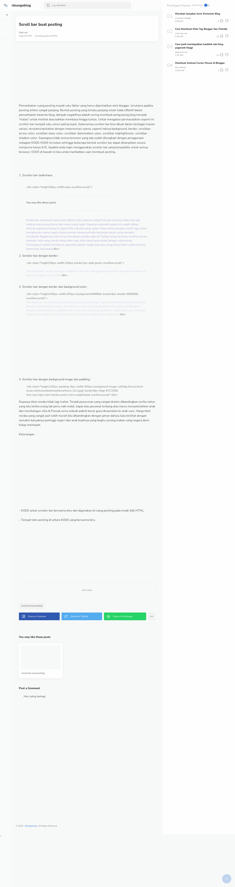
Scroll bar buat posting (61, 653)
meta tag (179, 36)
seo (186, 36)
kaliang (183, 70)
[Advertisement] (101, 72)
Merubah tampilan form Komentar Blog (198, 13)
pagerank (179, 55)
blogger (190, 18)
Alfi (55, 32)
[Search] (81, 5)
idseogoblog (22, 5)
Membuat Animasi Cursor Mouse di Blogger (201, 66)
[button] (6, 5)
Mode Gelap (149, 5)
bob (177, 70)
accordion (180, 18)
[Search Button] (49, 5)
